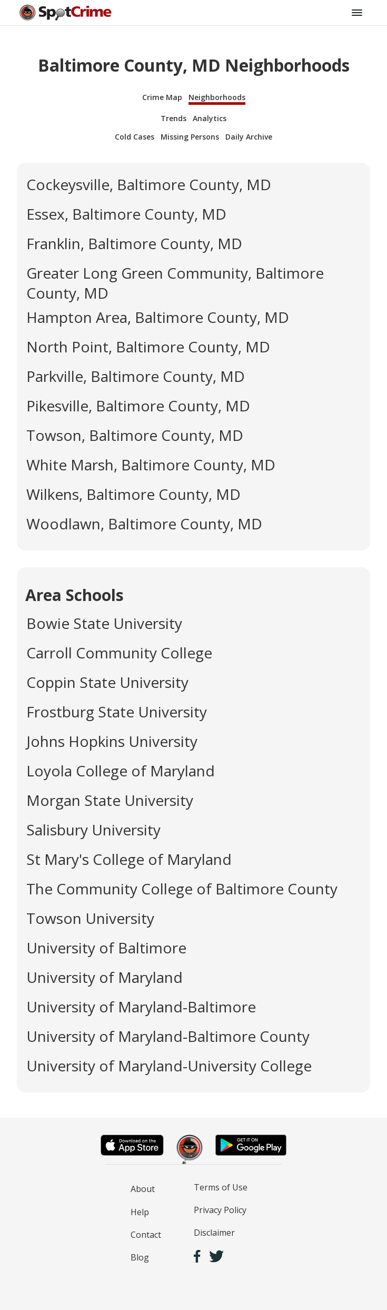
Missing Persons (190, 137)
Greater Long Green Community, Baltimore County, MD (175, 283)
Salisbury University (93, 830)
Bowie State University (104, 623)
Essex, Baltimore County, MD (126, 214)
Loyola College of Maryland (120, 771)
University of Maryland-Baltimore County (168, 1036)
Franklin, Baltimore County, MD (134, 243)
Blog (140, 1257)
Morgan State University (109, 800)
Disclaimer (214, 1232)
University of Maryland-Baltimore (141, 1007)
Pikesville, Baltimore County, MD (138, 406)
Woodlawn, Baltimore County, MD (144, 524)
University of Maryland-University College (169, 1066)
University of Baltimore (106, 948)
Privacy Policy (220, 1210)
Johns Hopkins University (111, 741)
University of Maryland (104, 977)
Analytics (209, 118)
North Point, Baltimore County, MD (148, 347)
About (143, 1189)
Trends (173, 118)
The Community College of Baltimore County (182, 889)
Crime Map (162, 97)
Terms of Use (220, 1187)
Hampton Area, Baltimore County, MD (157, 317)
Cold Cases (134, 137)
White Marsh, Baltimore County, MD (150, 465)
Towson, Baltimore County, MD (134, 435)
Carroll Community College (119, 653)
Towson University (90, 918)
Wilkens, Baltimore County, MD (133, 494)
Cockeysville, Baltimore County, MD (148, 184)
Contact (146, 1234)
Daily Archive (248, 137)
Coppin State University (107, 682)
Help (140, 1212)
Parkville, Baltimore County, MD (135, 376)
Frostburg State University (116, 712)
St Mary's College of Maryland (129, 859)
